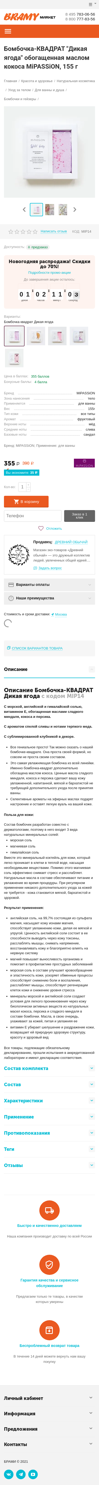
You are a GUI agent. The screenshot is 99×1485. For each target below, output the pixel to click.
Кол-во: (10, 487)
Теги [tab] (49, 1149)
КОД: (76, 231)
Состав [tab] (49, 1084)
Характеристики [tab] (49, 1100)
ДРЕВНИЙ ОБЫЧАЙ (71, 542)
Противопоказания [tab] (49, 1133)
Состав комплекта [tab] (49, 1068)
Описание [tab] (49, 669)
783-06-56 (79, 14)
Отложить (49, 528)
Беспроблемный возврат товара (49, 1345)
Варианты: (12, 317)
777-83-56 (79, 19)
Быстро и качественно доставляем (49, 1225)
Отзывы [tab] (49, 1165)
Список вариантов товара (37, 648)
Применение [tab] (49, 1116)
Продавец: (43, 542)
